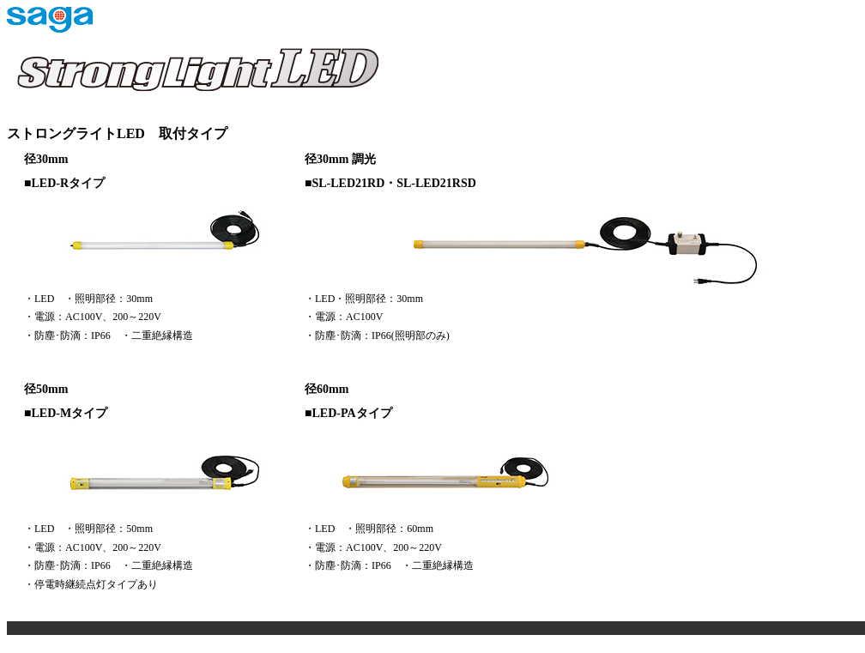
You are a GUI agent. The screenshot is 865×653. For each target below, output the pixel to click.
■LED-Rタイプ (64, 183)
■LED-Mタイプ (65, 413)
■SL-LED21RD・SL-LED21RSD (390, 183)
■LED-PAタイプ (348, 413)
